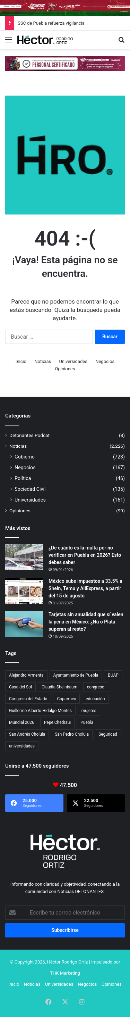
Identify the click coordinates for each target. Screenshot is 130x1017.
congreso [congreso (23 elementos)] (95, 687)
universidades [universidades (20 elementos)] (22, 746)
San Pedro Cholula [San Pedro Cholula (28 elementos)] (72, 734)
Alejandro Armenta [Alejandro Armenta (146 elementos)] (26, 675)
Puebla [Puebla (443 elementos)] (86, 722)
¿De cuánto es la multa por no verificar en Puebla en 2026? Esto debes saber (85, 555)
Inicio (21, 361)
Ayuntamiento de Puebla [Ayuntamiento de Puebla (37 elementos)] (75, 675)
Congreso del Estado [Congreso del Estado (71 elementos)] (28, 698)
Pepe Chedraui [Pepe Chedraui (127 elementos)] (57, 722)
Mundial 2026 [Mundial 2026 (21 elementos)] (21, 722)
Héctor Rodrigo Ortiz (67, 962)
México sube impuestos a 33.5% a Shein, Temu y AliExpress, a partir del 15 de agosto (85, 588)
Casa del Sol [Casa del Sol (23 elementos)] (20, 687)
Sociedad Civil (30, 489)
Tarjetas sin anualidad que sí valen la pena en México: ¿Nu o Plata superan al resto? (86, 622)
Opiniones (65, 368)
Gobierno (25, 457)
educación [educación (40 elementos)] (95, 698)
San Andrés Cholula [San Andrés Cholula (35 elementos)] (27, 734)
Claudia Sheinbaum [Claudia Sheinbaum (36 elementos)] (59, 687)
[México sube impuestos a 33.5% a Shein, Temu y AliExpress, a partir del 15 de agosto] (24, 591)
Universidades (73, 361)
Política (23, 478)
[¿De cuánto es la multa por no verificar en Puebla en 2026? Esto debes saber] (24, 557)
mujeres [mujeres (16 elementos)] (88, 710)
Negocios (104, 361)
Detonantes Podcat (29, 435)
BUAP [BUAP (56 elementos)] (113, 675)
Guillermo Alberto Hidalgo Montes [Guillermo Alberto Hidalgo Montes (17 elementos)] (40, 710)
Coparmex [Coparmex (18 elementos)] (66, 698)
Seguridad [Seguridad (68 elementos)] (107, 734)
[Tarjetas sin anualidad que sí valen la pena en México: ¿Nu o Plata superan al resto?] (24, 624)
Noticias (42, 361)
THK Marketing (65, 973)
